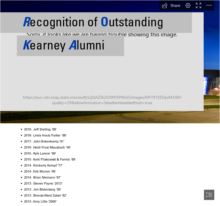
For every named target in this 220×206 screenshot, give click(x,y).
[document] (110, 103)
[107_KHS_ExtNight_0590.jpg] (110, 62)
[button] (171, 5)
